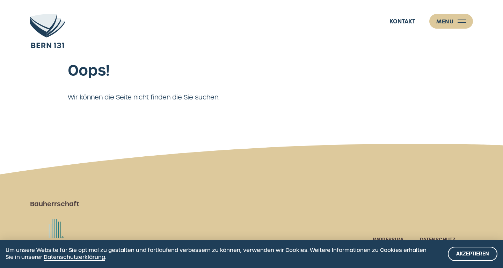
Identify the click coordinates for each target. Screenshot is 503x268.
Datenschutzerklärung (74, 257)
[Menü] (451, 21)
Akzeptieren (472, 253)
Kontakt (402, 21)
